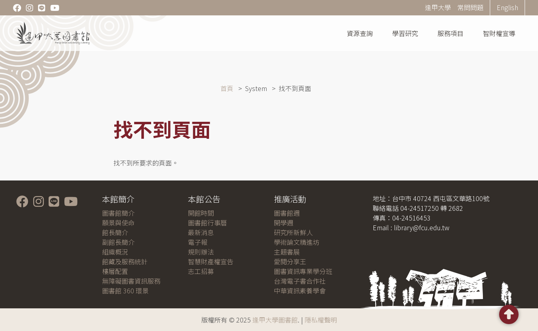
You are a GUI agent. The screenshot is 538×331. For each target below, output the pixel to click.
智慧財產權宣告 (210, 261)
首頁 (226, 88)
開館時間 (201, 213)
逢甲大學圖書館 (275, 320)
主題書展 (287, 252)
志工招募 (201, 271)
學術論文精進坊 (296, 242)
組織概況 (115, 252)
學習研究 (405, 33)
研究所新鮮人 (293, 232)
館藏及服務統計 (124, 261)
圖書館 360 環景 (125, 290)
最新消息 (201, 232)
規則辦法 (201, 252)
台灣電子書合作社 (300, 281)
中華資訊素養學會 (300, 290)
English (507, 7)
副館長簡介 (118, 242)
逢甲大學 (438, 7)
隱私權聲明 (321, 320)
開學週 (283, 222)
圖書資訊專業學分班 (303, 271)
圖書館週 (287, 213)
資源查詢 (360, 33)
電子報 (197, 242)
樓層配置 (115, 271)
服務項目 (450, 33)
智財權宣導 (499, 33)
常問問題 (470, 7)
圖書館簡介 (118, 213)
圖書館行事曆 (207, 222)
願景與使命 (118, 222)
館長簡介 (115, 232)
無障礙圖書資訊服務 (131, 281)
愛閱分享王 (290, 261)
